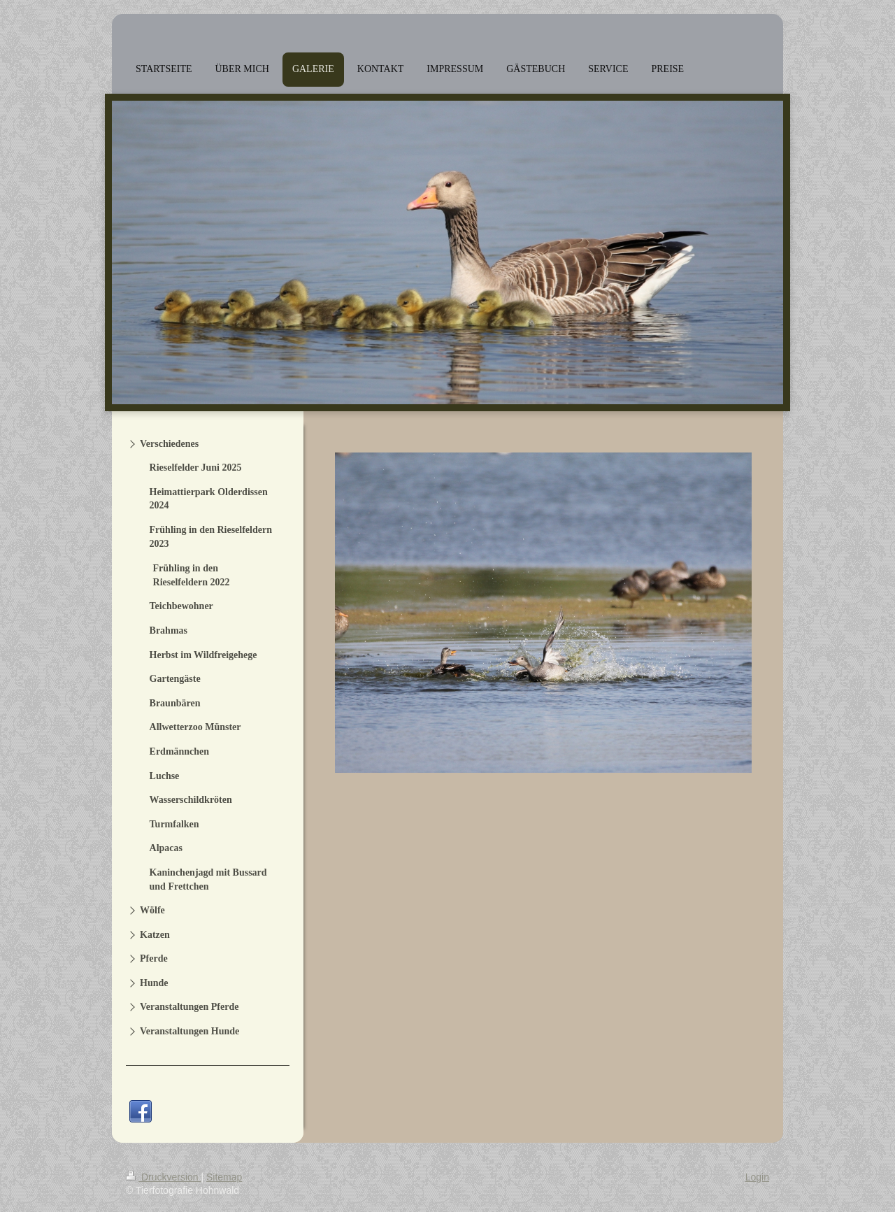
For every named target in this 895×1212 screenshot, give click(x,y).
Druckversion (163, 1177)
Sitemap (224, 1177)
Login (757, 1177)
